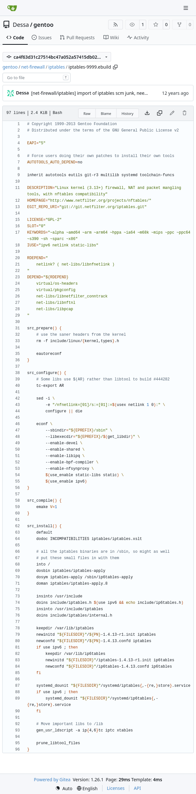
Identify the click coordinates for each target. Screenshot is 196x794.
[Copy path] (115, 67)
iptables (56, 67)
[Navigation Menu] (186, 8)
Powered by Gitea (52, 779)
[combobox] (37, 77)
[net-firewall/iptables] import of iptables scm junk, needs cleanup (99, 93)
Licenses (116, 788)
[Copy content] (160, 113)
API (137, 788)
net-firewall (33, 67)
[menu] (63, 788)
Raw (87, 113)
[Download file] (147, 113)
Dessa (21, 24)
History (127, 113)
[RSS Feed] (115, 24)
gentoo (44, 24)
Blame (106, 113)
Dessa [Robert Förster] (22, 93)
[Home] (12, 8)
